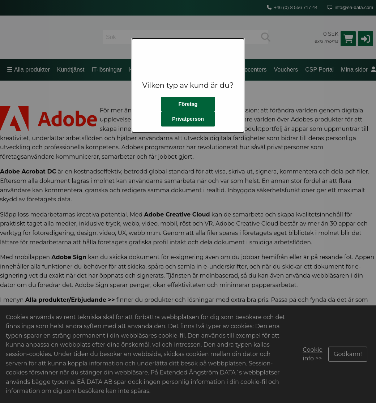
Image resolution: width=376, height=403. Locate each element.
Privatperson (188, 119)
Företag (188, 104)
